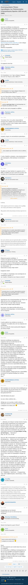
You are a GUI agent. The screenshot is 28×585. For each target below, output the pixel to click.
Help (23, 579)
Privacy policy (18, 579)
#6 (26, 133)
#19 (26, 522)
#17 (26, 484)
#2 (26, 60)
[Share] (25, 24)
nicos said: (4, 102)
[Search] (26, 1)
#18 (26, 507)
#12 (26, 286)
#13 (26, 319)
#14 (26, 337)
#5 (26, 117)
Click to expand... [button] (14, 198)
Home (2, 580)
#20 (26, 534)
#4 (26, 85)
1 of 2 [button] (10, 564)
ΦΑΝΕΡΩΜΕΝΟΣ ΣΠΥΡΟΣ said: (9, 537)
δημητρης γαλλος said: (6, 88)
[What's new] (23, 1)
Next (15, 564)
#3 (26, 72)
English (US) (12, 577)
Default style (4, 577)
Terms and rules (10, 579)
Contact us (3, 579)
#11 (26, 255)
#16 (26, 419)
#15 (26, 385)
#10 (26, 224)
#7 (26, 145)
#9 (26, 183)
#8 (26, 168)
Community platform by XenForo (12, 583)
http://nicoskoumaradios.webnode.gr (10, 42)
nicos (3, 15)
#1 (26, 24)
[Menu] (2, 2)
